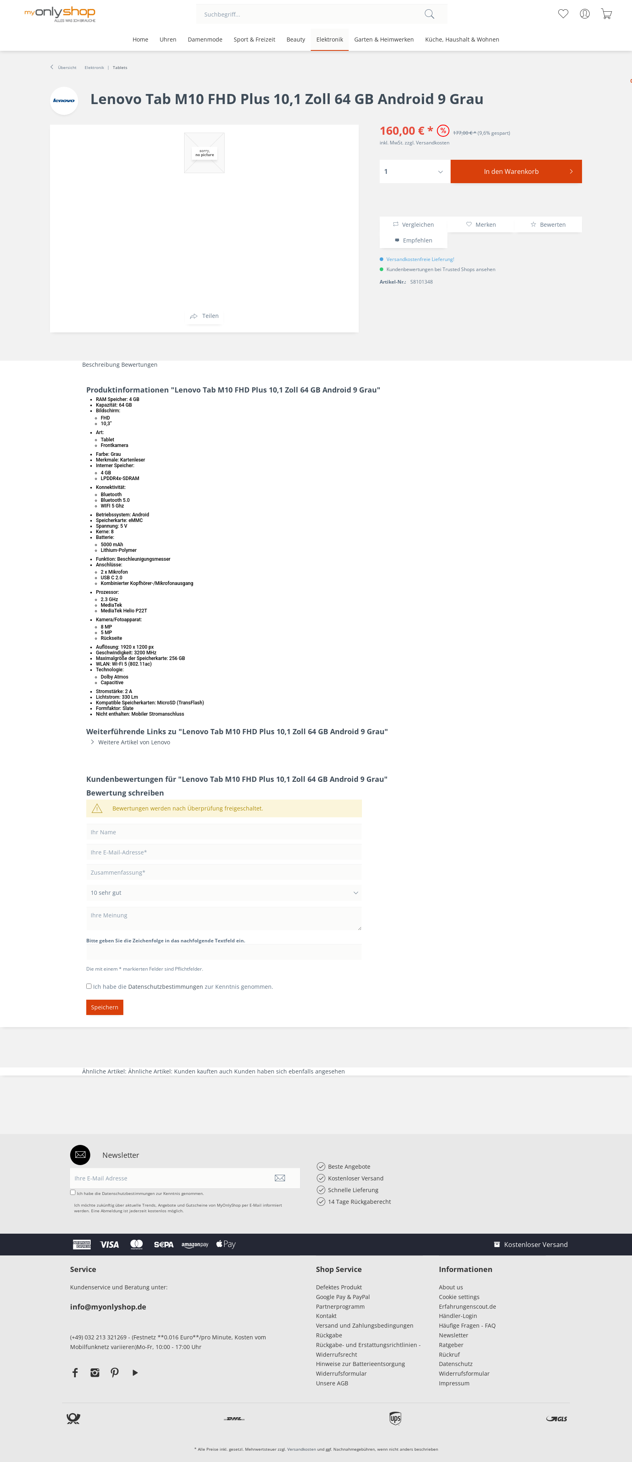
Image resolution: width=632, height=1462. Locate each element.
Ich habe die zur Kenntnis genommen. (183, 986)
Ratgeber (451, 1345)
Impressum (456, 1383)
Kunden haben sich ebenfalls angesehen (289, 1071)
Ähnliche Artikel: (105, 1071)
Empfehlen (413, 240)
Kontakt (326, 1316)
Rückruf (449, 1354)
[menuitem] (322, 14)
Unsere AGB (332, 1383)
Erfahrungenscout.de (467, 1306)
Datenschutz (456, 1364)
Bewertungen (139, 364)
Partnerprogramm (340, 1306)
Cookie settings (459, 1297)
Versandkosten (301, 1449)
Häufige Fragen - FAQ (467, 1325)
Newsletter (453, 1335)
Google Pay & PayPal (343, 1297)
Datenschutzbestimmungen (165, 986)
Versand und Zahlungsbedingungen (365, 1325)
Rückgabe (329, 1335)
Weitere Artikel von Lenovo (128, 742)
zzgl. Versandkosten (427, 142)
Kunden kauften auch (203, 1071)
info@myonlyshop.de (108, 1307)
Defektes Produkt (339, 1287)
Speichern (104, 1007)
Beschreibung (101, 364)
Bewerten (548, 224)
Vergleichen (413, 224)
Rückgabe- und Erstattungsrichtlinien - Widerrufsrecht (368, 1349)
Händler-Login (458, 1316)
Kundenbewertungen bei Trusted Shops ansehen (441, 269)
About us (451, 1287)
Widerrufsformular (341, 1373)
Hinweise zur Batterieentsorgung (360, 1364)
